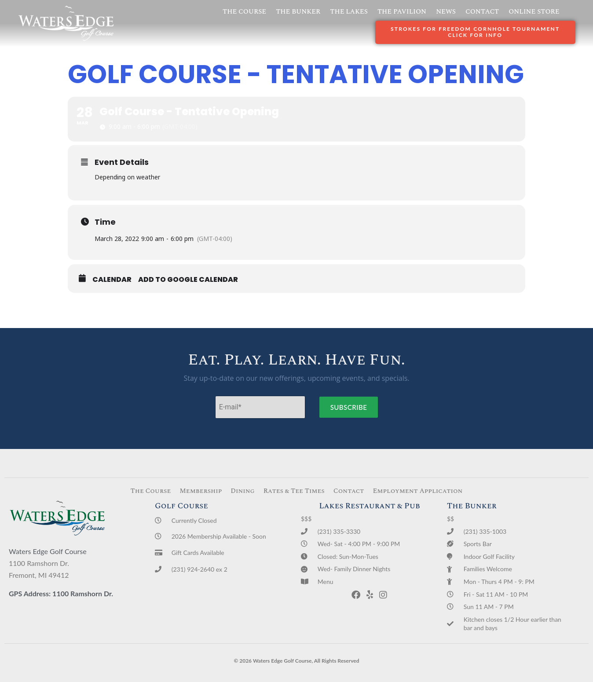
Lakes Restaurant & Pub (369, 506)
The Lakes (349, 12)
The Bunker (298, 12)
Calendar (112, 279)
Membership (200, 491)
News (446, 12)
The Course (244, 12)
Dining (243, 491)
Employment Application (417, 491)
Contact (482, 12)
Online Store (534, 12)
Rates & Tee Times (294, 491)
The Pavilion (401, 12)
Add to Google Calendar (188, 279)
